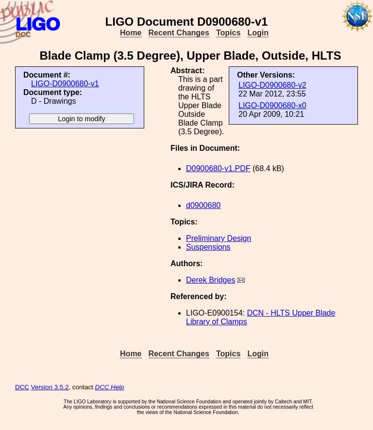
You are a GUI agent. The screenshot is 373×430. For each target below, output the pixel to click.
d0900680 (203, 205)
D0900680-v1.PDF (218, 168)
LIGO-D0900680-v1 (65, 84)
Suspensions (208, 247)
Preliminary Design (218, 238)
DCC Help (109, 387)
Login (258, 33)
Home (130, 33)
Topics (228, 33)
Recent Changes (179, 33)
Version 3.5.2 (50, 387)
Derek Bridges (210, 280)
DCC (22, 387)
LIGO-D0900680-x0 (272, 105)
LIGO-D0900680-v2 (272, 85)
